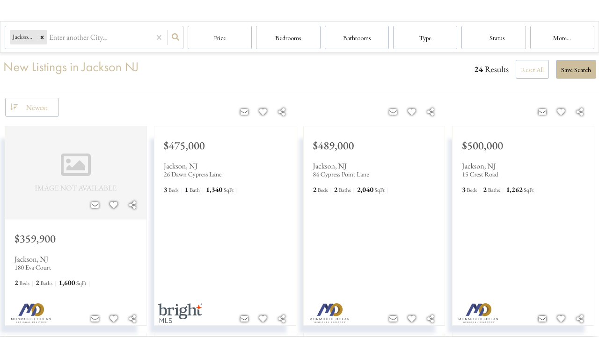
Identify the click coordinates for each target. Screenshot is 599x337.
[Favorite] (113, 205)
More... (562, 38)
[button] (42, 37)
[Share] (132, 205)
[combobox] (50, 37)
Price (220, 38)
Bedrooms (288, 38)
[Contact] (95, 205)
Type (425, 38)
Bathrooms (357, 38)
